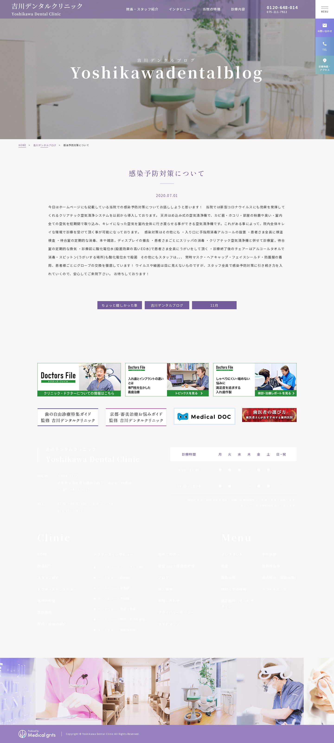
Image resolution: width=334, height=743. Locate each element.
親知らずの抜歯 (234, 589)
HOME (22, 145)
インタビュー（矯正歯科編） (118, 629)
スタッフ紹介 (48, 577)
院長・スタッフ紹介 (142, 9)
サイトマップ (169, 623)
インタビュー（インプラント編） (121, 567)
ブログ (163, 577)
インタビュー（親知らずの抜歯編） (123, 619)
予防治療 (269, 554)
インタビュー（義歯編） (115, 577)
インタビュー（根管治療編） (118, 609)
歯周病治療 (271, 565)
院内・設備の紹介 (52, 623)
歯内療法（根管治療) (279, 577)
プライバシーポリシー (176, 612)
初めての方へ (169, 554)
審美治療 (228, 577)
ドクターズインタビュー (57, 589)
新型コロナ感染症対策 (176, 565)
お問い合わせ (169, 600)
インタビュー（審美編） (115, 588)
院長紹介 (44, 565)
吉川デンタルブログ (44, 145)
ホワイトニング (274, 589)
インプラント (232, 554)
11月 (214, 305)
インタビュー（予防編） (115, 598)
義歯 (224, 565)
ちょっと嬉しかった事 (120, 305)
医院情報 (44, 612)
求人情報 (165, 589)
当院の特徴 (212, 9)
